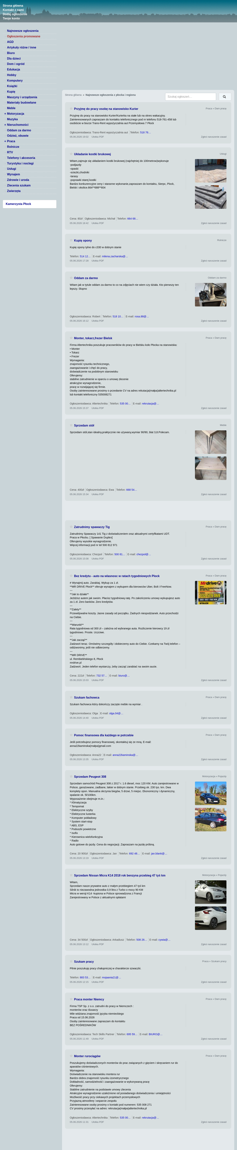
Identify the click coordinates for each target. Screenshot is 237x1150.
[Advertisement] (148, 510)
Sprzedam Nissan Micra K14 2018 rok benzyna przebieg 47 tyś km (120, 875)
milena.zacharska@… (115, 256)
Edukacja (13, 69)
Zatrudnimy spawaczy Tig (92, 527)
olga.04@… (116, 713)
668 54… (131, 489)
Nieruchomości (18, 124)
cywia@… (164, 939)
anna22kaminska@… (125, 754)
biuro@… (124, 675)
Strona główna (13, 5)
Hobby (11, 75)
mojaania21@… (111, 977)
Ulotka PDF (98, 136)
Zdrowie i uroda (18, 179)
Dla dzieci (14, 58)
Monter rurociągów (87, 1056)
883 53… (85, 977)
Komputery (15, 80)
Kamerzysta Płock (18, 203)
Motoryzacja (15, 113)
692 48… (134, 853)
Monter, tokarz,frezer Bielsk (93, 338)
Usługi (11, 168)
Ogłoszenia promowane (23, 36)
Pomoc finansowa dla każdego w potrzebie (103, 735)
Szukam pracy (84, 961)
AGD (10, 41)
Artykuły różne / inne (21, 47)
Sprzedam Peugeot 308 (90, 776)
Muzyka (12, 119)
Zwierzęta (14, 191)
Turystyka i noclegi (20, 163)
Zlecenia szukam (19, 185)
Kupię (11, 91)
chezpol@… (143, 554)
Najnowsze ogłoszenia (23, 30)
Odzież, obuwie (18, 135)
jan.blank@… (159, 853)
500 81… (119, 554)
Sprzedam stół (84, 425)
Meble (11, 108)
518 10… (118, 316)
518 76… (145, 132)
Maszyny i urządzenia (22, 97)
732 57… (101, 675)
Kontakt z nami (13, 9)
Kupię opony (83, 240)
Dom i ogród (15, 63)
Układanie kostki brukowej (92, 154)
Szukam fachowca (86, 697)
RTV (10, 152)
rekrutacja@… (150, 403)
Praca (11, 141)
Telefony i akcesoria (21, 157)
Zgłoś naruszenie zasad (213, 136)
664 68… (132, 218)
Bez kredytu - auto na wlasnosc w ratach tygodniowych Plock (117, 576)
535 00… (125, 403)
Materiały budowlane (21, 102)
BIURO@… (156, 1034)
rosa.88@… (142, 316)
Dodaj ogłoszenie (15, 14)
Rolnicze (13, 146)
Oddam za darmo (19, 130)
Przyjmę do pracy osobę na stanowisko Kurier (106, 108)
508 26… (141, 939)
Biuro (11, 53)
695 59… (132, 1034)
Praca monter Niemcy (89, 999)
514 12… (85, 256)
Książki (12, 86)
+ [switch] (5, 113)
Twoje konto (11, 18)
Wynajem (13, 174)
